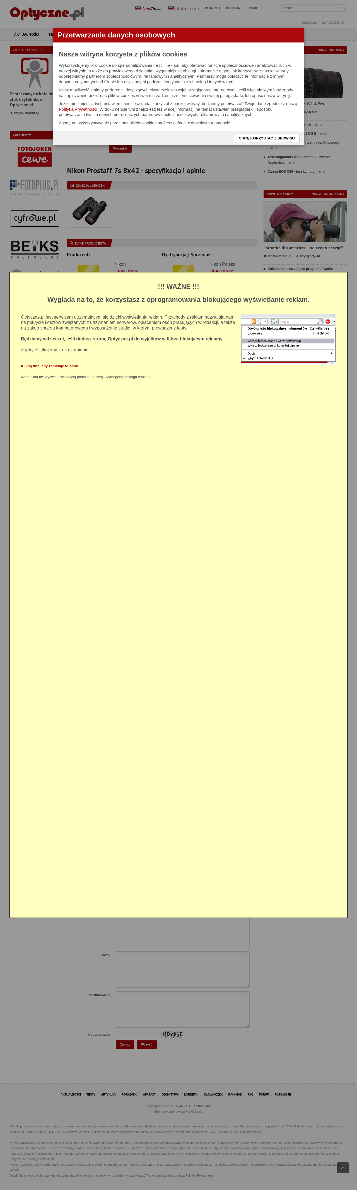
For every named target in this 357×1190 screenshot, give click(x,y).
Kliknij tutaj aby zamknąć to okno (49, 366)
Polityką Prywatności (78, 109)
